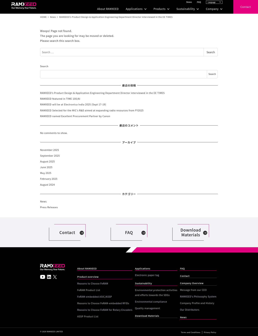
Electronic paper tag (147, 275)
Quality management (147, 308)
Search (210, 52)
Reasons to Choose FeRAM (92, 283)
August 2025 (47, 161)
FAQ (199, 1)
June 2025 (46, 167)
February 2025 (48, 178)
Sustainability (185, 9)
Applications (134, 9)
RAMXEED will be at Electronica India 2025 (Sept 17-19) (73, 104)
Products (160, 9)
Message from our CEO (193, 290)
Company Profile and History (197, 303)
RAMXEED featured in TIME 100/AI (60, 98)
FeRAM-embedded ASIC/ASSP (94, 296)
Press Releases (49, 207)
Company (212, 9)
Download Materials (147, 315)
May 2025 (45, 173)
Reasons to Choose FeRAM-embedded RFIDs (103, 303)
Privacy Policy (210, 332)
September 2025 (50, 155)
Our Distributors (189, 309)
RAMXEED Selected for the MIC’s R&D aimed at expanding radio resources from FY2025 (92, 110)
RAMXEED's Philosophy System (198, 296)
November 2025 (49, 150)
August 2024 (47, 184)
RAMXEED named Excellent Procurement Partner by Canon (75, 116)
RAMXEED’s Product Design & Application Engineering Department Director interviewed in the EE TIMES (102, 93)
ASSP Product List (88, 316)
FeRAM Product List (88, 290)
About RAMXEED (108, 9)
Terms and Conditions (190, 332)
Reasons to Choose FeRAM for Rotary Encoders (104, 309)
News (189, 1)
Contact (245, 7)
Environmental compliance (151, 301)
